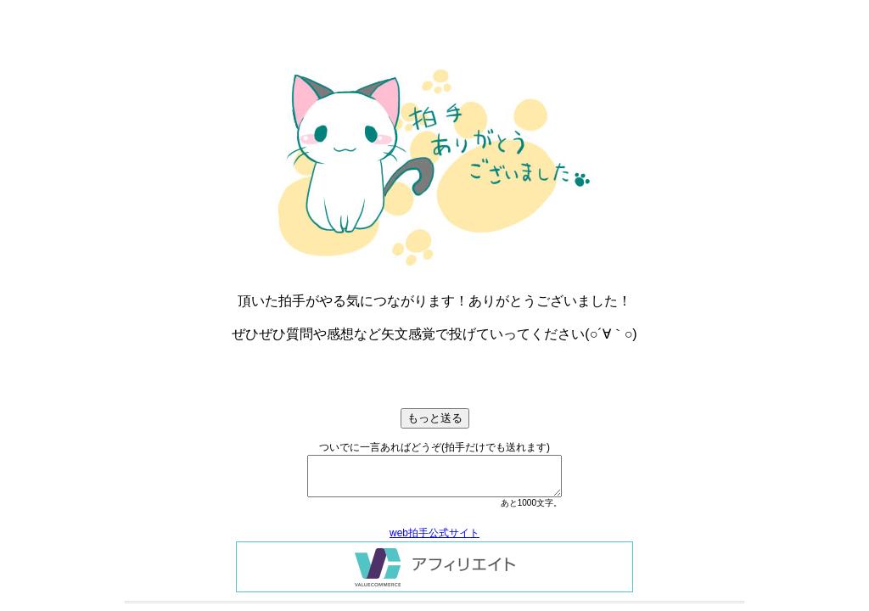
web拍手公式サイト (434, 533)
